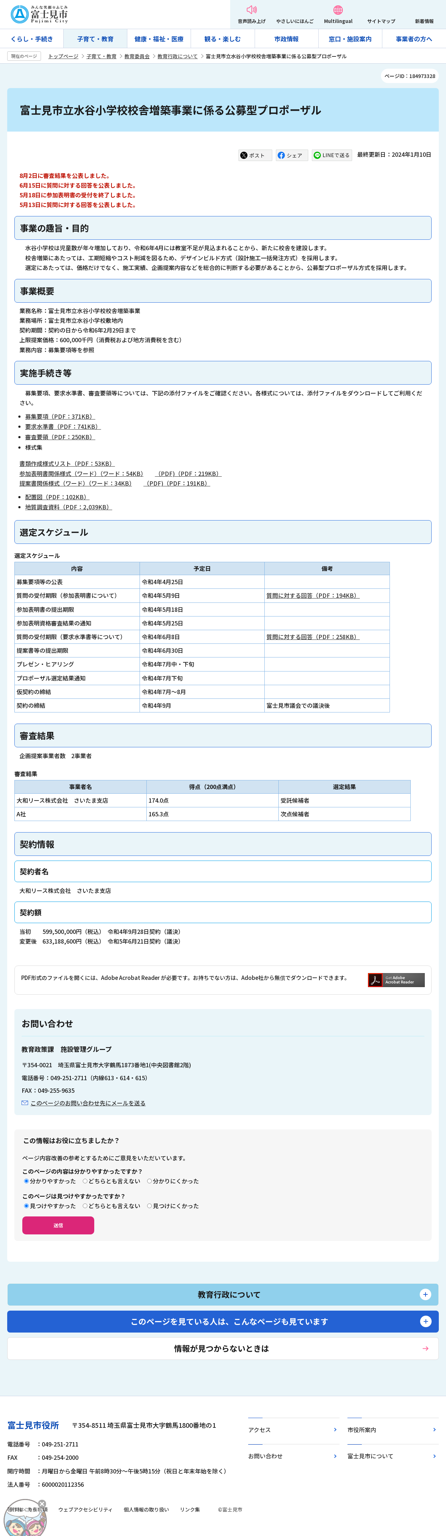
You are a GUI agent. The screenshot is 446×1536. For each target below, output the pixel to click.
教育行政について (178, 56)
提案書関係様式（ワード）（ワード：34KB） (75, 483)
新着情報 (424, 21)
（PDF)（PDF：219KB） (188, 473)
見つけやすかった (53, 1205)
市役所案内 (361, 1429)
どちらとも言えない (114, 1181)
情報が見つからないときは (221, 1348)
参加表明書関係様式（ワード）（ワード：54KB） (81, 473)
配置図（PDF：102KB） (57, 496)
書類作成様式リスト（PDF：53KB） (67, 463)
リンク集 (190, 1509)
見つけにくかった (176, 1205)
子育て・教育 (95, 38)
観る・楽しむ (222, 38)
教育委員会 (137, 56)
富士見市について (370, 1456)
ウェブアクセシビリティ (85, 1509)
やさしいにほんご (295, 21)
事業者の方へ (414, 38)
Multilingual (338, 21)
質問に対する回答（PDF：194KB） (313, 595)
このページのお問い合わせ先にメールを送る (88, 1103)
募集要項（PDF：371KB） (60, 416)
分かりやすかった (53, 1181)
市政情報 (286, 38)
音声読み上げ (252, 21)
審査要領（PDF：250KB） (60, 436)
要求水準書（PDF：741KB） (63, 426)
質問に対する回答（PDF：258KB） (313, 636)
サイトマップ (381, 21)
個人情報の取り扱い (146, 1509)
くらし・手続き (31, 38)
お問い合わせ (265, 1456)
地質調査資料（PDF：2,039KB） (68, 507)
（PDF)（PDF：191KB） (177, 483)
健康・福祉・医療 (159, 38)
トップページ (63, 56)
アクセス (259, 1429)
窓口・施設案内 (350, 38)
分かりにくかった (176, 1181)
